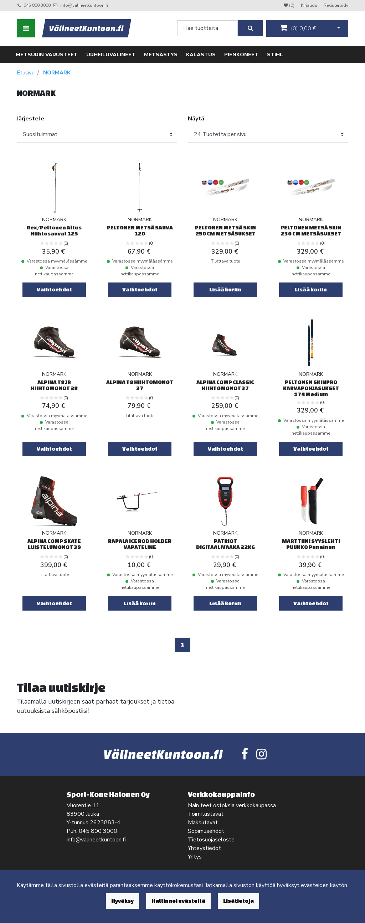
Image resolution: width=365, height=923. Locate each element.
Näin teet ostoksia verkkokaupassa (232, 805)
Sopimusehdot (206, 831)
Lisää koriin (225, 289)
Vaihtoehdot (54, 289)
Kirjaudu (309, 5)
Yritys (195, 857)
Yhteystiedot (204, 848)
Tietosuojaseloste (211, 840)
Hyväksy (122, 901)
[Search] (207, 28)
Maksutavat (203, 822)
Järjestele (30, 119)
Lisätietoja (238, 901)
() (298, 28)
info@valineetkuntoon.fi (84, 5)
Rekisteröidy (336, 5)
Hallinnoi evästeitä (178, 901)
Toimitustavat (205, 814)
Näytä (196, 119)
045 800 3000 (37, 5)
